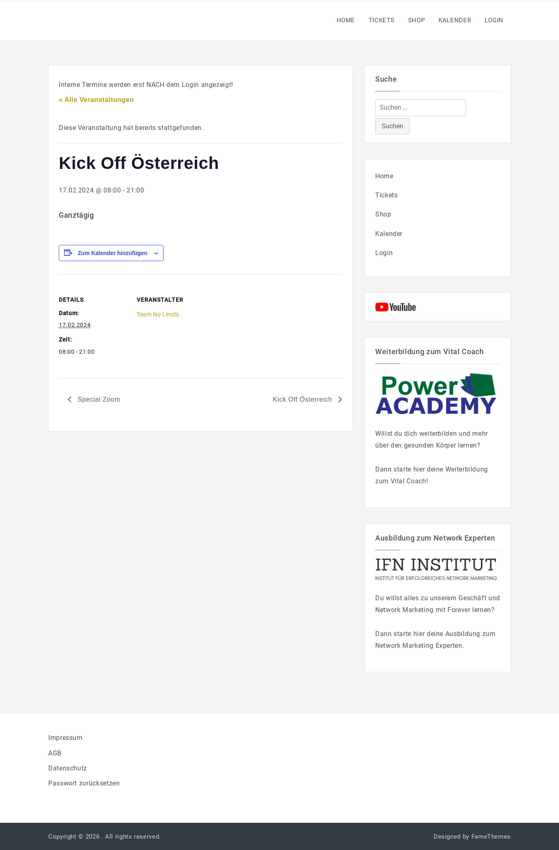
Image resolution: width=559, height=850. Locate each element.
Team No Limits (158, 314)
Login (494, 20)
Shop (416, 20)
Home (346, 20)
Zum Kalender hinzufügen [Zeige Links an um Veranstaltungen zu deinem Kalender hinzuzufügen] (113, 253)
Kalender (455, 20)
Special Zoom (97, 399)
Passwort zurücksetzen (84, 783)
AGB (55, 753)
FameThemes (491, 836)
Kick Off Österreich (303, 399)
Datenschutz (67, 768)
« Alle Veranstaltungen (96, 99)
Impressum (65, 738)
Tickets (381, 20)
